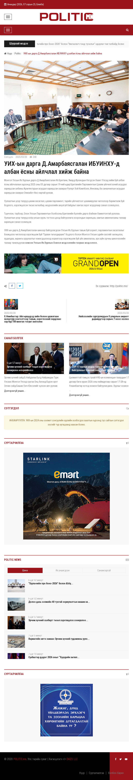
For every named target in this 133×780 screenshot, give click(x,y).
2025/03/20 (21, 157)
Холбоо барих (116, 773)
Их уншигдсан (63, 570)
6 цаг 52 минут (35, 598)
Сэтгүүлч (8, 157)
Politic (18, 53)
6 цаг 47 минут (35, 580)
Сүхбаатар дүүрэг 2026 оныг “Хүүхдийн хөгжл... (53, 657)
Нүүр (8, 53)
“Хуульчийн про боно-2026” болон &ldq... (50, 583)
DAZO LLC (72, 759)
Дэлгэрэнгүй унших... (14, 390)
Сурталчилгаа (96, 773)
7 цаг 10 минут (35, 654)
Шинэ (25, 570)
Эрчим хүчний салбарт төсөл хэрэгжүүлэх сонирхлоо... (58, 620)
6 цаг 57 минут (14, 363)
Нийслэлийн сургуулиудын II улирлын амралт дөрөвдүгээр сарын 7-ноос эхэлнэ (104, 317)
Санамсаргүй (104, 570)
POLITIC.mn (19, 759)
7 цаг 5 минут (35, 635)
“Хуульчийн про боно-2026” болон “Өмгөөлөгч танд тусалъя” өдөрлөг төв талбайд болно (79, 44)
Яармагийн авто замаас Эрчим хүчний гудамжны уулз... (59, 638)
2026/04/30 (77, 363)
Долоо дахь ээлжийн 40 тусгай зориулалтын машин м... (59, 601)
